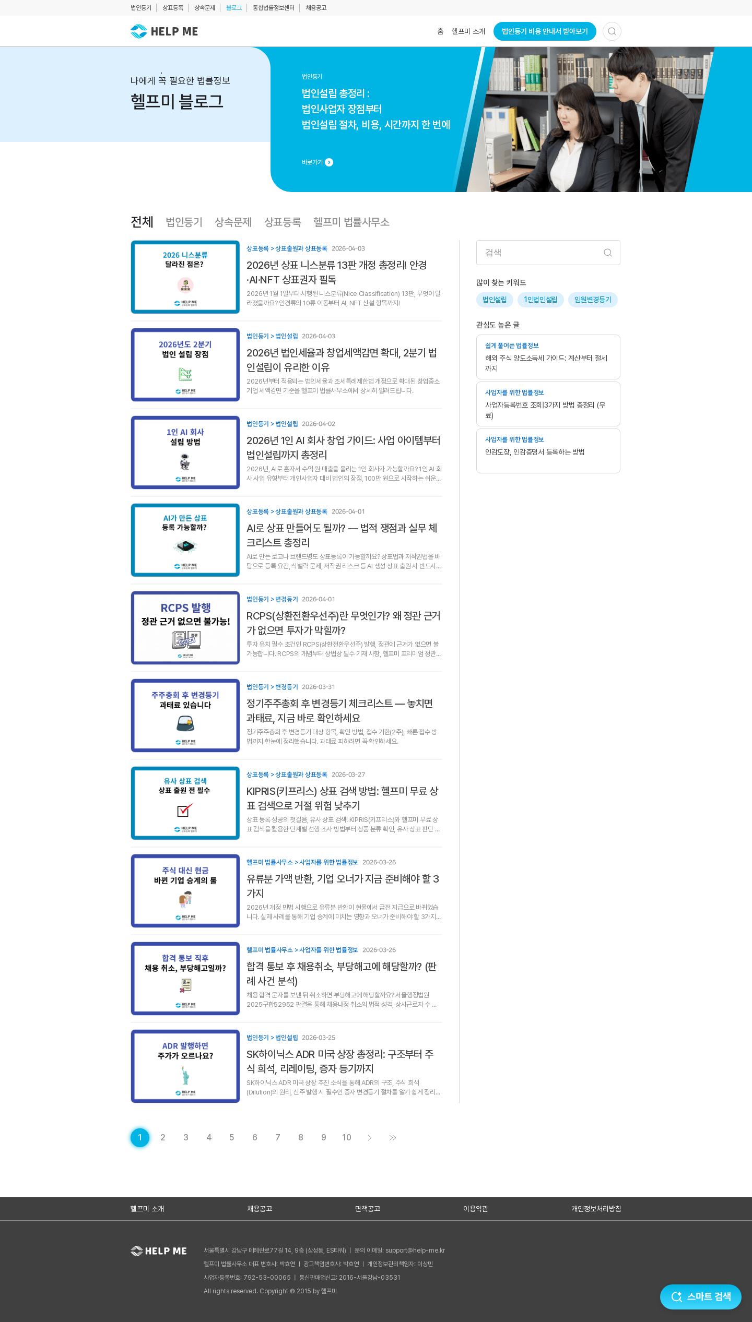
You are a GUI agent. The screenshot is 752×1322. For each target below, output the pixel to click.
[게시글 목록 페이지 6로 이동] (254, 1137)
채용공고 (316, 7)
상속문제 (204, 7)
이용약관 (475, 1209)
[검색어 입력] (548, 252)
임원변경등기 (592, 299)
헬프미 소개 (468, 31)
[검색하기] (612, 31)
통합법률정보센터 (274, 7)
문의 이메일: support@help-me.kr (400, 1250)
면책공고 (367, 1209)
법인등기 (141, 7)
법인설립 (495, 299)
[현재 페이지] (140, 1137)
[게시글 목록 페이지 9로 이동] (323, 1137)
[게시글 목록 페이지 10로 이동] (346, 1137)
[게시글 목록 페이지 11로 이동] (392, 1137)
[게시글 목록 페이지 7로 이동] (277, 1137)
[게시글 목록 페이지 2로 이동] (163, 1137)
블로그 (234, 7)
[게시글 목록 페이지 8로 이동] (300, 1137)
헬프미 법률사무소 (351, 222)
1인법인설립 (541, 299)
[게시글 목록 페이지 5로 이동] (231, 1137)
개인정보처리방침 (596, 1209)
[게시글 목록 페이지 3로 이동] (186, 1137)
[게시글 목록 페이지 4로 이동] (208, 1137)
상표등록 (172, 7)
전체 (142, 222)
